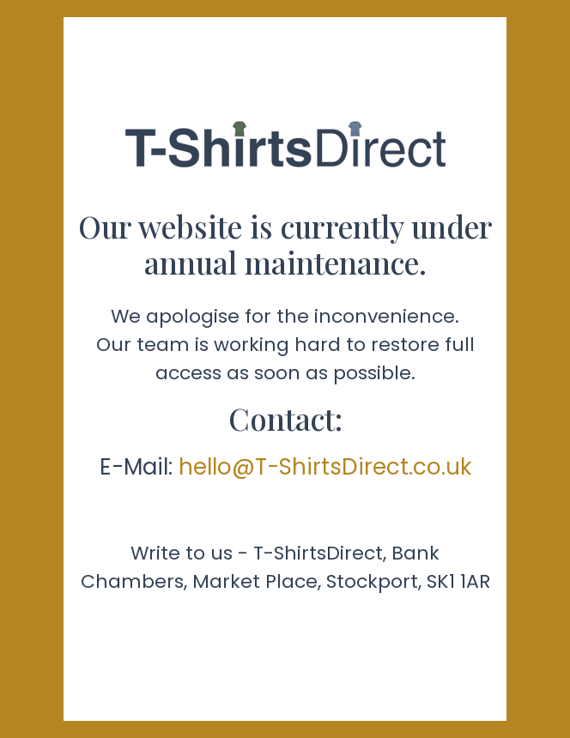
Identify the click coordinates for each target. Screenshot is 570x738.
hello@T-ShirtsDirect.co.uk (325, 466)
